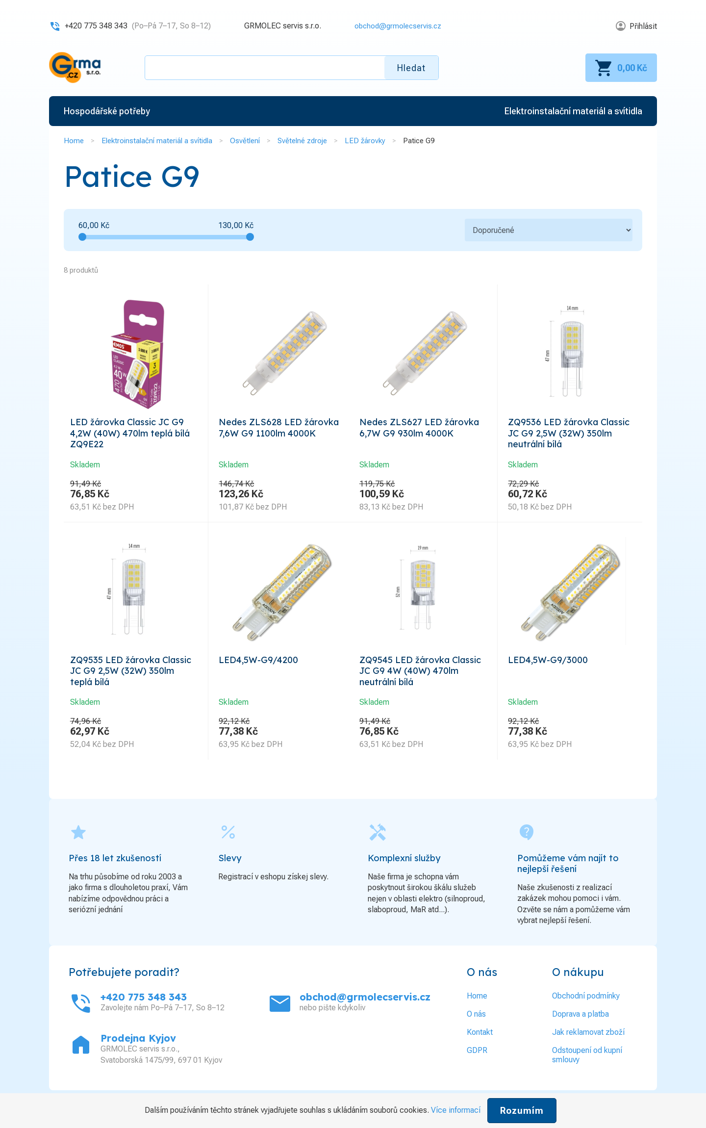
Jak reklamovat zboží (588, 1040)
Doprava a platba (580, 1022)
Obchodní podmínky (586, 1004)
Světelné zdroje (302, 140)
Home (74, 140)
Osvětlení (245, 140)
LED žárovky (365, 140)
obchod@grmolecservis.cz (394, 25)
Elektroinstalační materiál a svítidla (156, 140)
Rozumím (522, 1110)
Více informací (455, 1110)
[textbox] (292, 67)
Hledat (411, 68)
